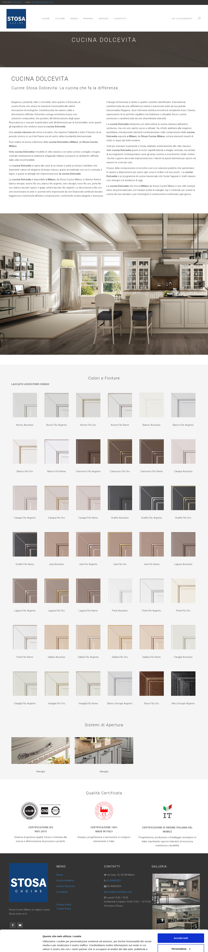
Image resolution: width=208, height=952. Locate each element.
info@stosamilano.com (42, 2)
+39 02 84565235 (181, 18)
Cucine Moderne (65, 880)
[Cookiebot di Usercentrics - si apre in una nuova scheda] (21, 945)
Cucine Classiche (66, 886)
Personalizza (181, 928)
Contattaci (62, 891)
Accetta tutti (181, 917)
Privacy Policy (64, 904)
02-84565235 (17, 2)
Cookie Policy (64, 908)
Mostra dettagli (51, 945)
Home (60, 874)
